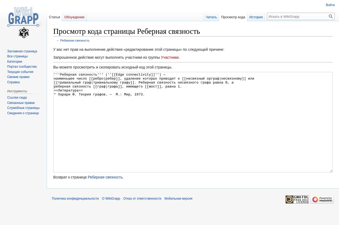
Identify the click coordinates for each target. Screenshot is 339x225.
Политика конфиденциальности (75, 218)
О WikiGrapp (111, 218)
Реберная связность (75, 40)
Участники (170, 57)
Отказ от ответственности (142, 218)
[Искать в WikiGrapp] (301, 16)
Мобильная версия (178, 218)
